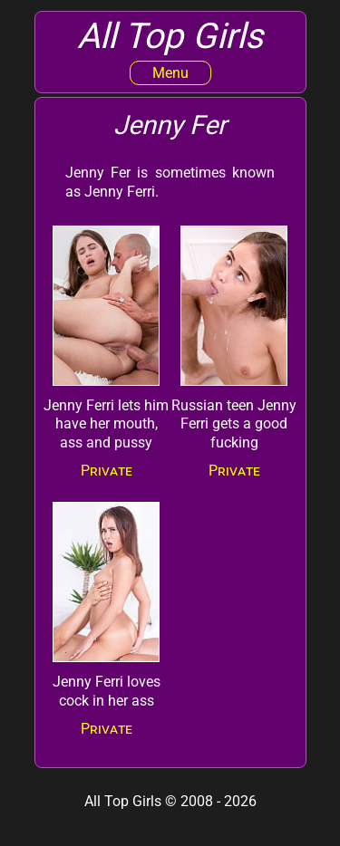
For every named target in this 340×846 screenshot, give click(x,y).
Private (106, 470)
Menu (170, 73)
